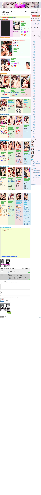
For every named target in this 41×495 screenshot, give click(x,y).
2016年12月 (33, 108)
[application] (5, 28)
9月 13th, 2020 (9, 272)
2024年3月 (33, 56)
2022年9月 (33, 67)
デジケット (36, 27)
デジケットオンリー (3, 126)
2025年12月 (33, 43)
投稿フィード (33, 180)
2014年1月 (33, 127)
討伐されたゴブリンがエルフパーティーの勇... (35, 150)
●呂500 (25, 224)
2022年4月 (33, 70)
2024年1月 (33, 57)
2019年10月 (33, 88)
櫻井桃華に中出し (18, 215)
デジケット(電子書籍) (16, 48)
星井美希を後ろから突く (11, 214)
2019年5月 (33, 91)
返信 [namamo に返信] (28, 279)
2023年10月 (33, 59)
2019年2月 (33, 93)
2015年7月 (33, 117)
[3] (19, 108)
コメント (1, 283)
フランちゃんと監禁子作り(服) (3, 207)
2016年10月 (33, 109)
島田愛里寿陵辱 (3, 205)
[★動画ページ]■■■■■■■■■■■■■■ (27, 154)
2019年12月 (33, 87)
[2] (18, 108)
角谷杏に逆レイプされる (18, 217)
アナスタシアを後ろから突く (19, 216)
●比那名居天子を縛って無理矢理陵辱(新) (19, 211)
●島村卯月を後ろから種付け (26, 217)
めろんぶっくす (13, 61)
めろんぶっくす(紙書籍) (10, 180)
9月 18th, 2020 (9, 279)
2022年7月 (33, 68)
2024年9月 (33, 52)
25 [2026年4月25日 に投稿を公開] (39, 36)
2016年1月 (33, 114)
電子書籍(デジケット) (3, 201)
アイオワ (10, 206)
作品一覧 (32, 159)
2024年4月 (33, 55)
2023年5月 (33, 62)
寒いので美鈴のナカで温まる (11, 208)
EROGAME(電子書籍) (18, 203)
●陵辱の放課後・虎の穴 (18, 179)
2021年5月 (33, 76)
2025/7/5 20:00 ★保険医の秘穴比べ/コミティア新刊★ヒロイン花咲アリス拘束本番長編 (36, 177)
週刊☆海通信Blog (3, 0)
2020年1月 (33, 86)
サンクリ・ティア (4, 17)
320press (40, 317)
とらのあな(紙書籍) (11, 128)
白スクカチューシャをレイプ (19, 220)
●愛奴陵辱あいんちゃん (26, 207)
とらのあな (22, 24)
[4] (4, 107)
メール (1, 292)
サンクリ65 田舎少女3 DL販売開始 (35, 23)
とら (16, 128)
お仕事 (33, 131)
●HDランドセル (28, 209)
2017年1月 (33, 107)
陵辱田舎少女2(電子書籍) (18, 202)
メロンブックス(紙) (26, 102)
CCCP (39, 20)
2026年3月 (33, 41)
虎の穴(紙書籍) (10, 101)
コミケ (33, 132)
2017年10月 (33, 102)
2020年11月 (33, 80)
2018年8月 (33, 96)
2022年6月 (33, 69)
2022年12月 (33, 65)
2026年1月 (33, 42)
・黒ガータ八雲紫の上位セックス (27, 211)
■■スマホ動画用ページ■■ (2, 204)
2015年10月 (33, 116)
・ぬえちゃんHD (25, 214)
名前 (1, 290)
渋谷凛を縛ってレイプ (18, 214)
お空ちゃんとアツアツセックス (11, 207)
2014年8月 (33, 124)
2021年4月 (33, 77)
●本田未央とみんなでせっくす (26, 218)
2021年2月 (33, 78)
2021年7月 (33, 75)
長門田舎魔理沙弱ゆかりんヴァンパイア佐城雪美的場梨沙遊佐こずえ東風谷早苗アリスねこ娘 (19, 160)
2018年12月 (33, 94)
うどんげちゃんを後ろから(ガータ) (11, 212)
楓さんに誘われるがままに (11, 209)
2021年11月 (33, 73)
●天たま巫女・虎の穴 (26, 180)
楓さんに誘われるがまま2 (11, 210)
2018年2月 (33, 100)
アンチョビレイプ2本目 (18, 219)
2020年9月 (33, 81)
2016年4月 (33, 112)
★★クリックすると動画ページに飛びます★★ (15, 62)
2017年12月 (33, 101)
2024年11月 (33, 51)
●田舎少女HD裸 (25, 209)
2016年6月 (33, 111)
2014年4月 (33, 126)
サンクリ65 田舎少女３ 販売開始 (35, 24)
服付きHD (29, 215)
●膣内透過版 (27, 223)
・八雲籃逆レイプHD (26, 215)
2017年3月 (33, 106)
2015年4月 (33, 119)
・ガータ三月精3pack (27, 212)
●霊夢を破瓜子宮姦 (18, 212)
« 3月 (31, 38)
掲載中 (16, 156)
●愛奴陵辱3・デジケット (3, 177)
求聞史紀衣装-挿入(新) (19, 210)
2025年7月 (33, 46)
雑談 (32, 138)
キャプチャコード (8, 300)
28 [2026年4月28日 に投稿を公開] (34, 37)
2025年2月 (33, 49)
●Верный (24, 223)
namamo (6, 14)
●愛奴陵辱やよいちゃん (26, 208)
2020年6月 (33, 83)
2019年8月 (33, 89)
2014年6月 (33, 125)
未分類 (10, 14)
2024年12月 (33, 50)
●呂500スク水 (27, 224)
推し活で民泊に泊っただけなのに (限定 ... (35, 146)
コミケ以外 (33, 133)
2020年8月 (33, 82)
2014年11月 (33, 122)
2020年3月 (33, 85)
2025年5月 (33, 47)
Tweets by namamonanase (33, 184)
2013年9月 (33, 129)
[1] (2, 107)
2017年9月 (33, 103)
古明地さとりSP (11, 215)
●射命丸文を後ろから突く (18, 208)
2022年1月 (33, 72)
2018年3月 (33, 99)
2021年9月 (33, 74)
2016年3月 (33, 113)
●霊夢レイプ (17, 211)
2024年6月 (33, 54)
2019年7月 (33, 90)
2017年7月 (33, 104)
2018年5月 (33, 98)
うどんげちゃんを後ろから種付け (11, 211)
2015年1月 (33, 121)
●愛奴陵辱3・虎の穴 (2, 178)
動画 (32, 134)
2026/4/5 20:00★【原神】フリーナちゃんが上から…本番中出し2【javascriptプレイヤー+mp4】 (36, 168)
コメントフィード (34, 181)
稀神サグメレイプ (17, 213)
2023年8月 (33, 60)
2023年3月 (33, 63)
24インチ (28, 214)
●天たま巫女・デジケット (26, 178)
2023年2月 (33, 64)
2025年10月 (33, 44)
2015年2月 (33, 120)
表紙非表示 (33, 137)
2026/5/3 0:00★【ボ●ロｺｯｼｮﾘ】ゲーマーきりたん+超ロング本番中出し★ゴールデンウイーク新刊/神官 (36, 163)
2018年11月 (33, 95)
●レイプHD (27, 221)
